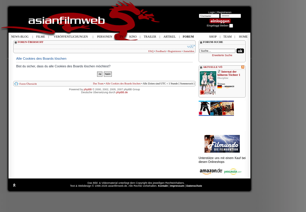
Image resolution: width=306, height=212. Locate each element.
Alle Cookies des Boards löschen (123, 83)
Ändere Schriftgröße (191, 46)
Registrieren (224, 12)
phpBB (88, 89)
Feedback (161, 51)
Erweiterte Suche (222, 55)
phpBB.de (122, 92)
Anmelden (188, 51)
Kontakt (163, 185)
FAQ (150, 51)
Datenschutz (194, 185)
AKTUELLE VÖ (212, 67)
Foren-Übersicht (28, 83)
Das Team (98, 83)
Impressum (177, 185)
